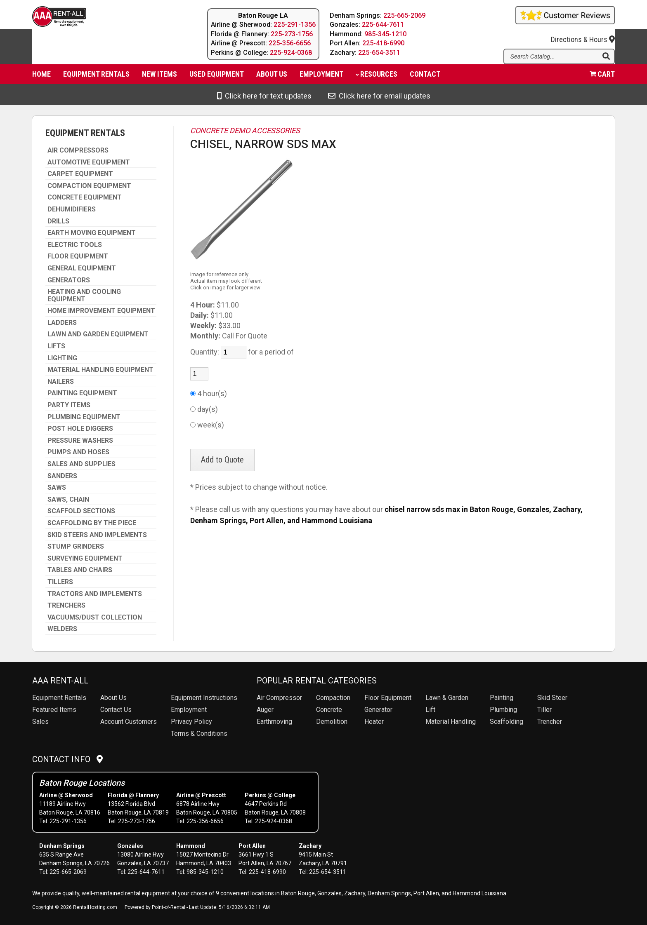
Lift (430, 710)
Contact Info (67, 759)
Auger (265, 710)
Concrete (329, 710)
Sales (40, 721)
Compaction (333, 698)
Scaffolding (506, 721)
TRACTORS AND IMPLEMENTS (94, 594)
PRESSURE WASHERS (80, 440)
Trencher (549, 721)
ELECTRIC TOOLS (74, 245)
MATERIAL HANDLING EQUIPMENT (100, 369)
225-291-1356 (295, 24)
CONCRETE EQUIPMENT (84, 197)
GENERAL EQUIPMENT (81, 268)
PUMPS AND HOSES (78, 452)
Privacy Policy (191, 721)
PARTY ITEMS (68, 405)
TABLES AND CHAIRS (79, 570)
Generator (378, 710)
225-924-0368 (291, 52)
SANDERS (62, 476)
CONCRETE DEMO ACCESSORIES (245, 130)
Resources (376, 76)
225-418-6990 (384, 43)
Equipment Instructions (204, 698)
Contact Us (116, 710)
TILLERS (60, 582)
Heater (374, 721)
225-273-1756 (292, 34)
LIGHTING (62, 358)
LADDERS (62, 322)
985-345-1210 (386, 34)
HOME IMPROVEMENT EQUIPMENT (101, 311)
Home (41, 76)
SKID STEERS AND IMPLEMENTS (97, 535)
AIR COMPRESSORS (78, 150)
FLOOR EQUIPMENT (77, 256)
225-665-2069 (405, 15)
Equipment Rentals (96, 76)
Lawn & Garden (446, 698)
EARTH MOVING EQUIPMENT (91, 233)
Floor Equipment (387, 698)
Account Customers (128, 721)
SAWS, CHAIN (68, 499)
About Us (113, 698)
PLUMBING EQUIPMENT (83, 417)
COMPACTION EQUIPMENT (89, 186)
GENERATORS (68, 280)
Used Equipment (216, 76)
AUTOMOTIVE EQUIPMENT (88, 162)
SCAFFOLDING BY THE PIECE (91, 523)
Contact (425, 76)
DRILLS (58, 221)
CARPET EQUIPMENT (80, 174)
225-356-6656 (290, 43)
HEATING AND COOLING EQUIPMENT (84, 295)
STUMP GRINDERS (75, 546)
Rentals (59, 698)
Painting (501, 698)
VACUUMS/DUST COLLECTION (94, 617)
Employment (321, 76)
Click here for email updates (379, 96)
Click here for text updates (264, 96)
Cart (602, 76)
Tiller (544, 710)
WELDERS (62, 629)
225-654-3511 (380, 52)
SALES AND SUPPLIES (81, 464)
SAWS (56, 487)
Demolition (331, 721)
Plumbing (503, 710)
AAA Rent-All (60, 681)
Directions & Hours (583, 33)
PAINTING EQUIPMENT (82, 393)
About (271, 76)
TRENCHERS (66, 605)
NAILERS (60, 381)
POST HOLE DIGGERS (80, 428)
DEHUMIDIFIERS (71, 209)
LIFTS (56, 346)
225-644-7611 (383, 24)
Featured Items (54, 710)
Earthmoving (274, 721)
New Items (159, 76)
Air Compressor (279, 698)
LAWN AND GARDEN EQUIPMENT (98, 334)
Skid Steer (552, 698)
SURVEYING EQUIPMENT (85, 558)
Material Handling (450, 721)
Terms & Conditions (199, 733)
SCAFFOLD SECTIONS (81, 511)
